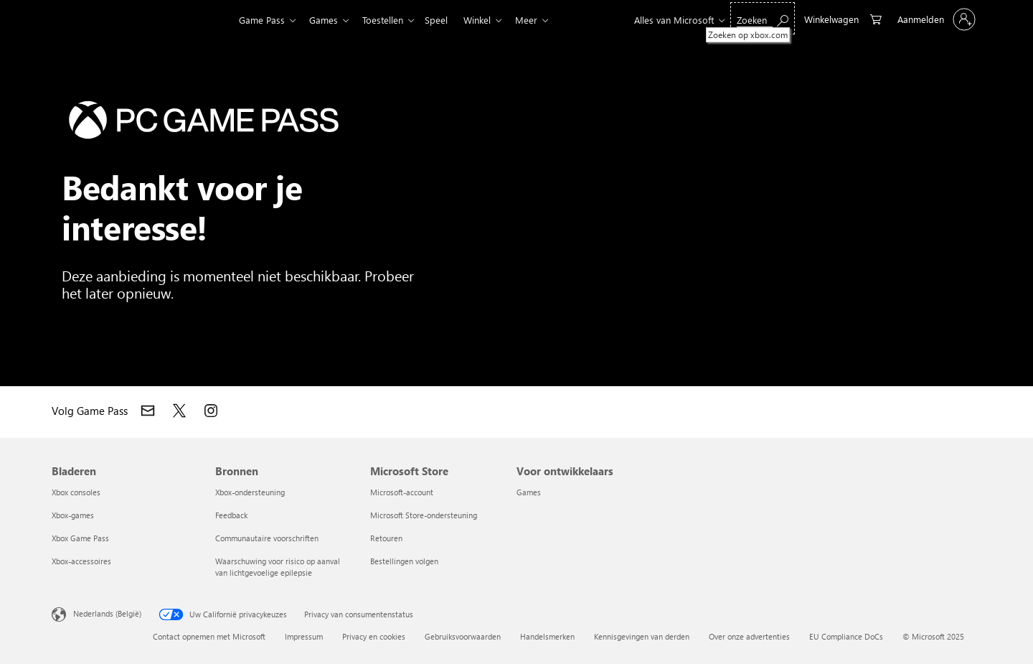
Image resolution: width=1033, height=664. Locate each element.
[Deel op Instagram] (210, 410)
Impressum (304, 636)
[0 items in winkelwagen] (843, 18)
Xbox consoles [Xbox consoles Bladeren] (76, 492)
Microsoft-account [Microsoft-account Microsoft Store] (401, 492)
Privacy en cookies (373, 636)
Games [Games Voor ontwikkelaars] (528, 492)
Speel (444, 20)
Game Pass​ (262, 20)
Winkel (488, 20)
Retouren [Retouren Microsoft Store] (386, 538)
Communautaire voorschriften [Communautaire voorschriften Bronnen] (267, 538)
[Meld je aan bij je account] (935, 19)
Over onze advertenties (749, 636)
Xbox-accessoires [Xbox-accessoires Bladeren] (81, 561)
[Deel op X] (179, 410)
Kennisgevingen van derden (641, 636)
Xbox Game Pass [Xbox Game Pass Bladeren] (80, 538)
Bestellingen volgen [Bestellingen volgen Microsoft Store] (404, 561)
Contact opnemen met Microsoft (209, 636)
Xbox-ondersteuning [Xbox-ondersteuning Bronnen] (250, 492)
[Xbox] (195, 20)
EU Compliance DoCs (846, 636)
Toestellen (388, 20)
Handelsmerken (547, 636)
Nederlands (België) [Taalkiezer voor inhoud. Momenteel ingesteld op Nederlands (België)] (107, 613)
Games (326, 20)
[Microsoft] (101, 20)
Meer (540, 20)
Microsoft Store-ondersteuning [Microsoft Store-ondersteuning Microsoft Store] (423, 515)
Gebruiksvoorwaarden (463, 636)
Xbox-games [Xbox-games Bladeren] (73, 515)
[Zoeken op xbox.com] (762, 18)
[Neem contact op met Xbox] (147, 410)
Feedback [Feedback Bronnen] (231, 515)
